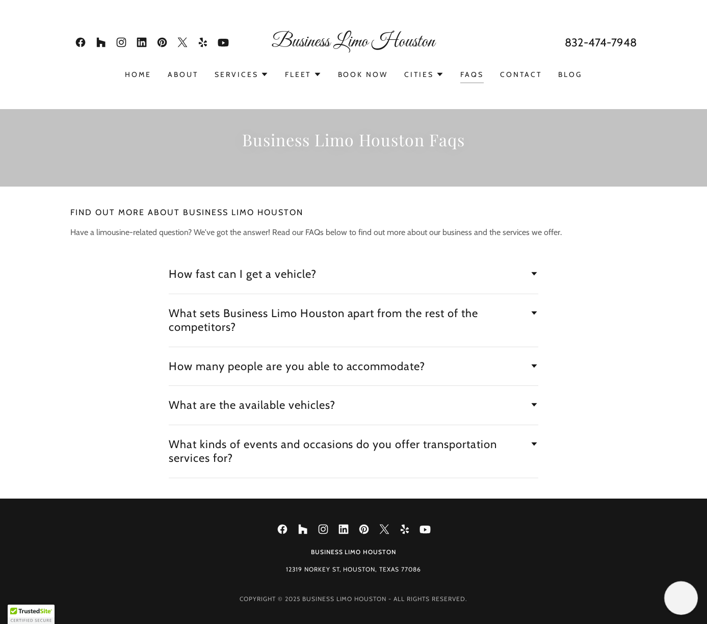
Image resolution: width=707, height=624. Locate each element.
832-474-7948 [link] (601, 42)
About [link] (183, 74)
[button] (242, 74)
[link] (80, 42)
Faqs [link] (472, 74)
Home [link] (138, 74)
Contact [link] (521, 74)
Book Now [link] (363, 74)
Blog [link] (570, 74)
